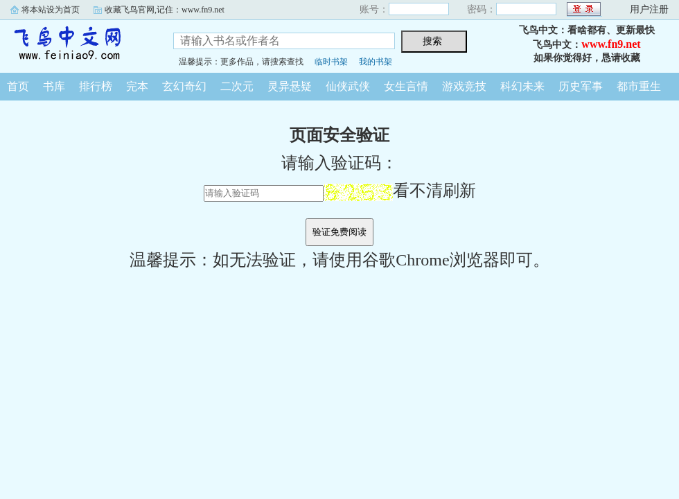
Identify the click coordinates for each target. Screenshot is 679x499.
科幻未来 (522, 86)
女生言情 (406, 86)
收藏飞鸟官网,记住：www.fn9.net (164, 10)
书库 (54, 86)
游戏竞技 (464, 86)
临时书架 (331, 62)
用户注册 (649, 9)
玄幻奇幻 (184, 86)
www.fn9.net (610, 44)
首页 (18, 86)
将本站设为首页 (50, 10)
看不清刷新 (400, 191)
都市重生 (639, 86)
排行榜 (95, 86)
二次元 (237, 86)
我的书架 (375, 62)
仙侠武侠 (348, 86)
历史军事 (580, 86)
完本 (137, 86)
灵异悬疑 (289, 86)
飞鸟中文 (76, 44)
